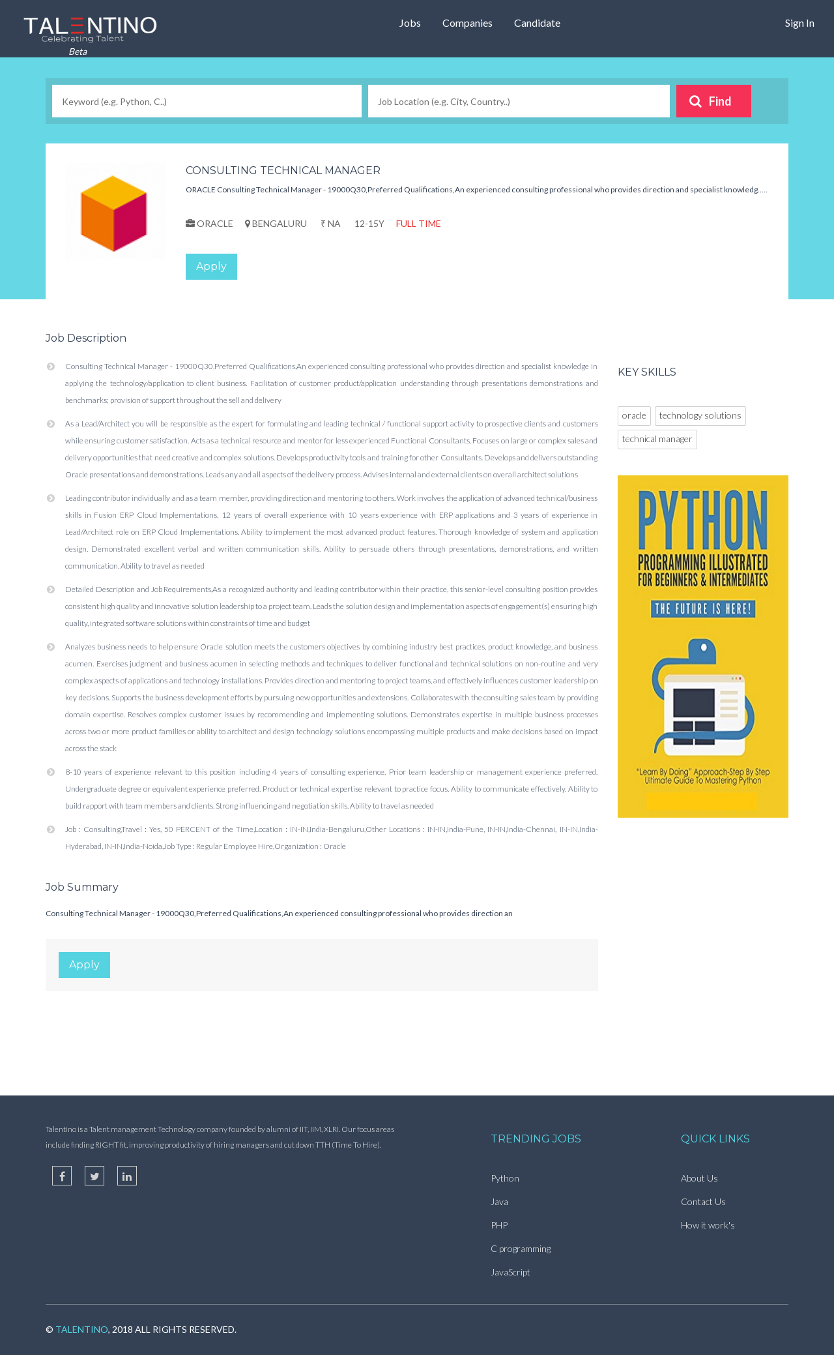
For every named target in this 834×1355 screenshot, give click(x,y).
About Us (699, 1178)
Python (505, 1178)
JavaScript (510, 1271)
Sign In (799, 22)
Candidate (537, 22)
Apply (211, 266)
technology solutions (700, 415)
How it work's (708, 1224)
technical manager (657, 438)
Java (499, 1201)
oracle (634, 415)
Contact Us (703, 1201)
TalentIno (81, 1329)
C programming (521, 1248)
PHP (499, 1224)
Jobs (410, 22)
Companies (467, 22)
